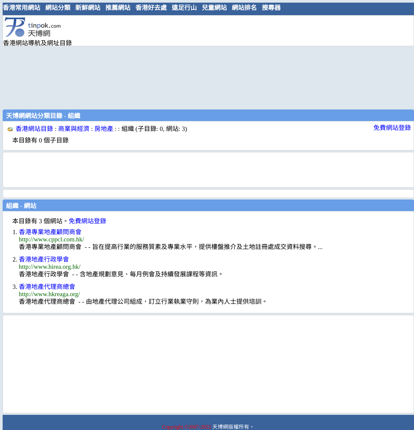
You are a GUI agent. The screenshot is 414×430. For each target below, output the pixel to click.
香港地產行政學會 (44, 259)
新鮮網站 (87, 7)
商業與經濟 (73, 128)
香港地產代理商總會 (47, 286)
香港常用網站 (21, 7)
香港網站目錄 (34, 128)
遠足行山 (184, 7)
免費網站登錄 (392, 127)
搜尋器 (271, 7)
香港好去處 (151, 7)
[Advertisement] (179, 61)
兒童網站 (214, 7)
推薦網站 (117, 7)
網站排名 (244, 7)
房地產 (103, 128)
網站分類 (57, 7)
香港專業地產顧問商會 (50, 232)
